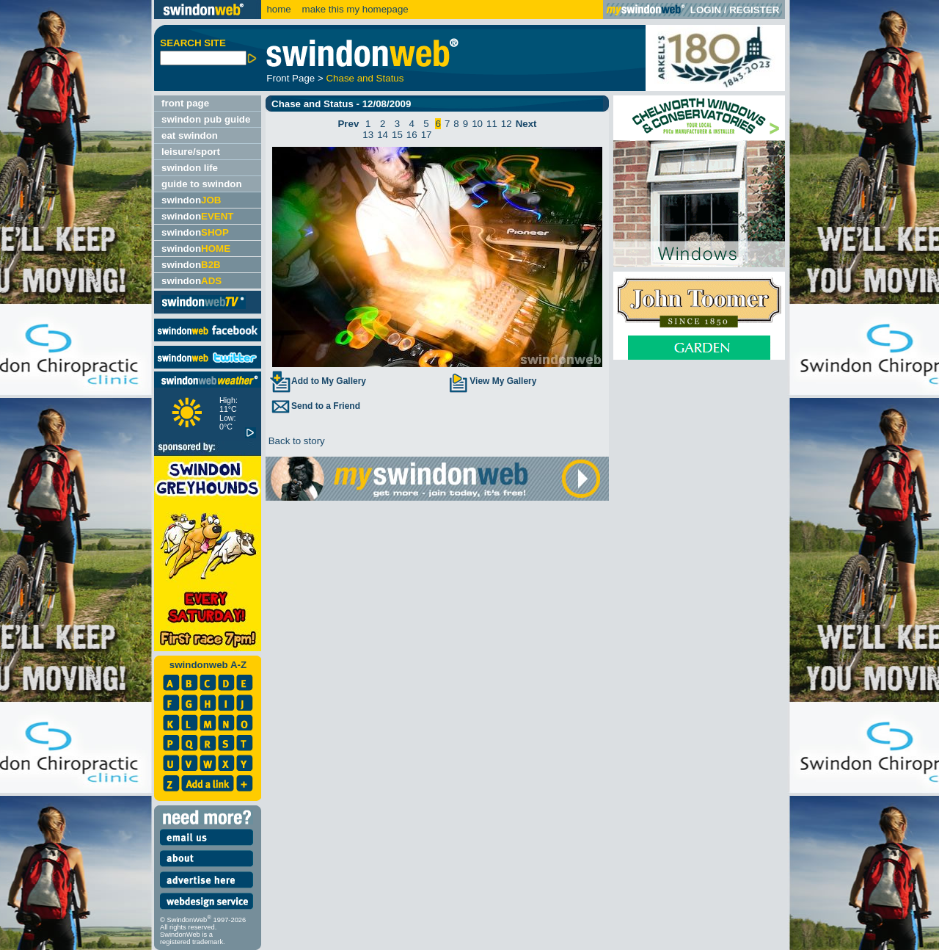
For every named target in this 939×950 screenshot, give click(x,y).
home (278, 9)
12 (506, 123)
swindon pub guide (205, 119)
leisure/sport (190, 151)
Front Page (290, 78)
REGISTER (754, 9)
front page (185, 103)
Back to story (295, 440)
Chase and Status (364, 78)
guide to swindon (201, 183)
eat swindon (189, 135)
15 (397, 134)
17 (426, 134)
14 (382, 134)
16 (411, 134)
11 (491, 123)
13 (367, 134)
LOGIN (705, 9)
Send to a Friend (314, 406)
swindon (191, 200)
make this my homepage (354, 9)
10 (477, 123)
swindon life (189, 167)
